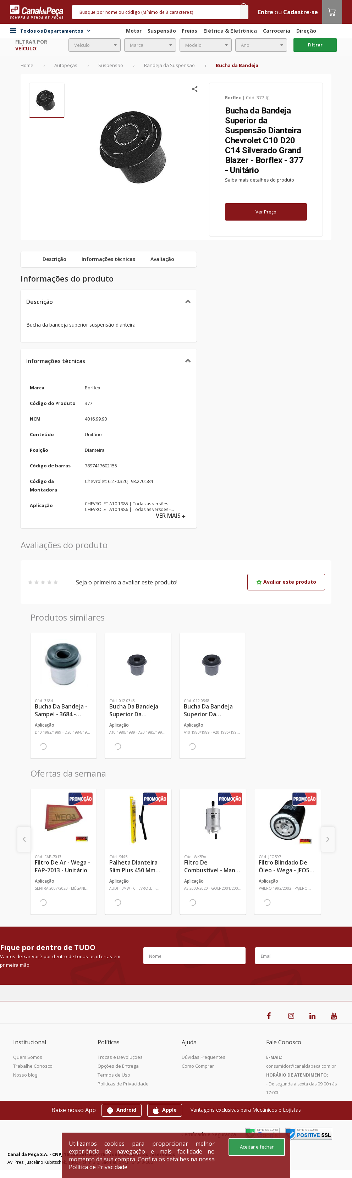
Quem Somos (27, 1057)
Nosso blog (25, 1075)
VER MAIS (171, 516)
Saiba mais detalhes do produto (259, 180)
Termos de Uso (114, 1075)
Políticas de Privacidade (123, 1083)
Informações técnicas (55, 361)
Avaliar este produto (286, 581)
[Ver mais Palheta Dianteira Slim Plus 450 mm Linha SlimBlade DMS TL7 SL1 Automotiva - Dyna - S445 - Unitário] (138, 820)
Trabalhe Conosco (33, 1066)
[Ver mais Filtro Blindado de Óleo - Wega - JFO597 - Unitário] (287, 820)
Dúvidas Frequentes (203, 1057)
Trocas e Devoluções (120, 1057)
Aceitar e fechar (257, 1147)
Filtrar (315, 44)
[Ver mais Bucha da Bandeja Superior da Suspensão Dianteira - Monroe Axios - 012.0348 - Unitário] (138, 664)
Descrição (39, 302)
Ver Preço (265, 212)
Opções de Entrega (118, 1066)
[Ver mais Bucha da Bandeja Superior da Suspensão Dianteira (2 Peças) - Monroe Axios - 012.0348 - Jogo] (212, 664)
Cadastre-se (300, 12)
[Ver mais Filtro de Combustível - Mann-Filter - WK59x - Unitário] (212, 820)
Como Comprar (198, 1066)
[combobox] (94, 45)
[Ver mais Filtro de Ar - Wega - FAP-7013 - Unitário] (63, 820)
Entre (265, 12)
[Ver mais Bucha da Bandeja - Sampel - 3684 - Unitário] (63, 664)
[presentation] (24, 839)
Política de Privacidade (98, 1167)
